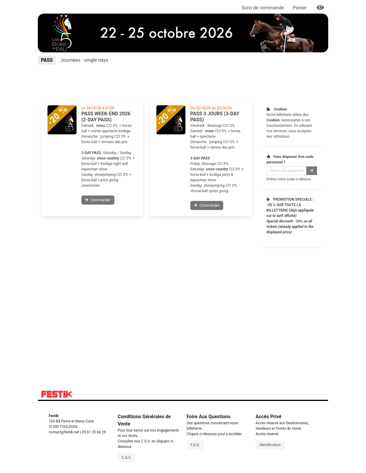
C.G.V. (126, 457)
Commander (98, 200)
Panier (300, 8)
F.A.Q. (195, 445)
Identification (270, 445)
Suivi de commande (263, 8)
